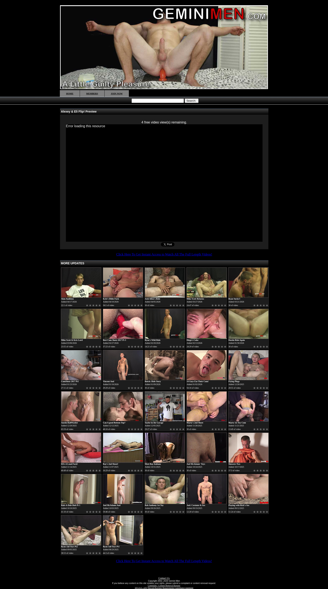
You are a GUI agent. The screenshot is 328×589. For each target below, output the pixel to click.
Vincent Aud (108, 381)
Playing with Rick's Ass (238, 505)
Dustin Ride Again (236, 340)
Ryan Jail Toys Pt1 (111, 546)
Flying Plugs (234, 381)
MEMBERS (92, 93)
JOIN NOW (117, 93)
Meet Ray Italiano (153, 464)
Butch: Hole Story (153, 381)
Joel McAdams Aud (111, 505)
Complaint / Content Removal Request (164, 585)
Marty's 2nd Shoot (195, 423)
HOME (69, 93)
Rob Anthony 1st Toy (154, 505)
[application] (164, 183)
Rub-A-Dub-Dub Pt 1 (70, 505)
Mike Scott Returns (195, 299)
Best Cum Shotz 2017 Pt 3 (114, 340)
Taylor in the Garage (154, 423)
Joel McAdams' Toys (196, 464)
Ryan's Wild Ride (152, 340)
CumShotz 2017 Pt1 (70, 381)
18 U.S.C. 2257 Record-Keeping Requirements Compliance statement (164, 588)
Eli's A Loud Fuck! (69, 464)
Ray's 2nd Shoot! (110, 464)
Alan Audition (67, 299)
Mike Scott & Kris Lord (72, 340)
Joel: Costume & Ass (196, 505)
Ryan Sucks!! (234, 299)
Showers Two (234, 464)
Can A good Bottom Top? (114, 423)
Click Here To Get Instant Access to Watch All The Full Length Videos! (164, 254)
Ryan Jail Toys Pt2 (69, 546)
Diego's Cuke (192, 340)
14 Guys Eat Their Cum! (198, 381)
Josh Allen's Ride (152, 299)
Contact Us (164, 578)
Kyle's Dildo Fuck (111, 299)
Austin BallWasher (69, 423)
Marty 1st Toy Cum (237, 423)
